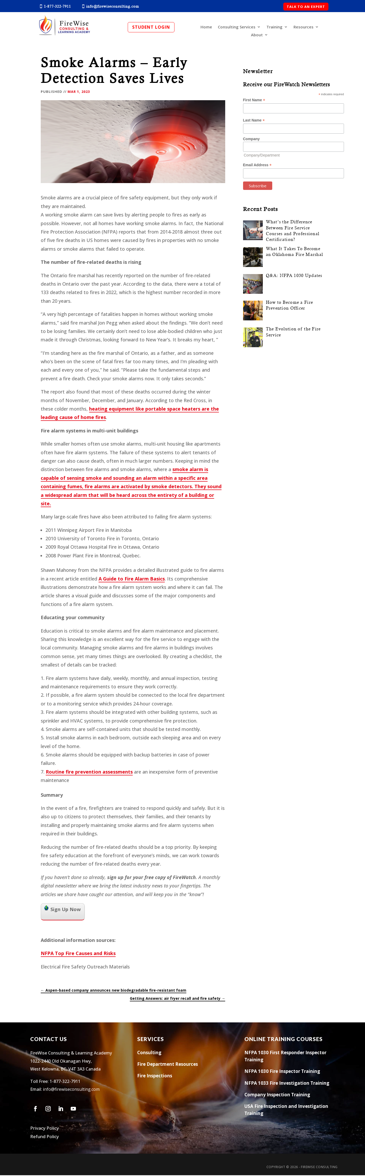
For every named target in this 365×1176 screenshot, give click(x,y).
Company (251, 140)
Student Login (151, 27)
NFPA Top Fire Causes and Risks (78, 954)
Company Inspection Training (277, 1095)
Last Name (254, 121)
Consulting (149, 1053)
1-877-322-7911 (65, 1082)
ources (190, 1065)
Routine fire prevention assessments (89, 772)
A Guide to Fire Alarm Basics (132, 579)
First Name (254, 100)
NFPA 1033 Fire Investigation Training (286, 1084)
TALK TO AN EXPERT (306, 6)
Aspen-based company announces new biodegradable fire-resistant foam (113, 990)
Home (206, 27)
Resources (303, 27)
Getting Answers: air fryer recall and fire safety (177, 999)
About (257, 35)
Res (178, 1065)
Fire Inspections (154, 1076)
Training (274, 27)
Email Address (257, 165)
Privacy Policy (44, 1129)
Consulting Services (236, 27)
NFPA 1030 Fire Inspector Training (282, 1072)
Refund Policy (44, 1137)
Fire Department (155, 1065)
